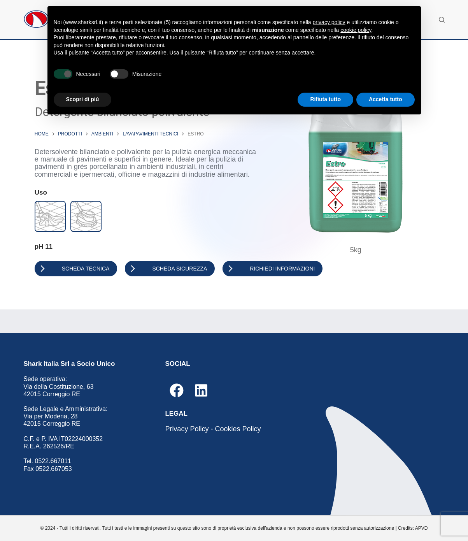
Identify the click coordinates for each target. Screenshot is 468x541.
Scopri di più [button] (82, 99)
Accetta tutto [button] (385, 99)
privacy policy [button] (329, 22)
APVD (421, 528)
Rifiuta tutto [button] (325, 99)
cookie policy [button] (355, 30)
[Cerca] (442, 20)
